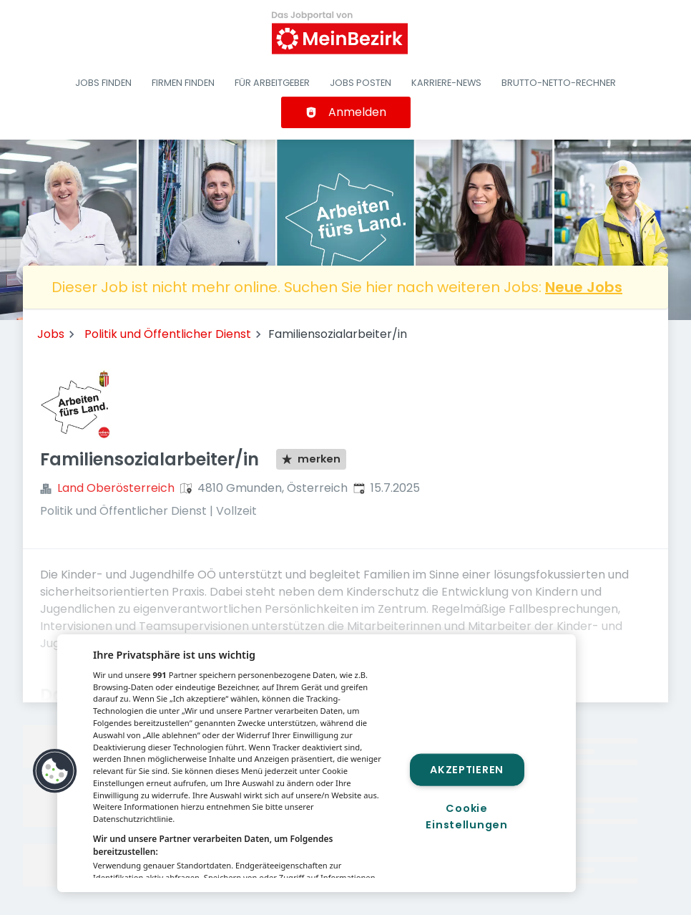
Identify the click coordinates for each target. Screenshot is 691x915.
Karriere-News (446, 83)
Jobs (50, 334)
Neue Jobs (583, 287)
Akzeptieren (467, 769)
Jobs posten (360, 83)
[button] (55, 771)
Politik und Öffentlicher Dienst (167, 334)
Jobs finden (103, 83)
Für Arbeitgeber (272, 83)
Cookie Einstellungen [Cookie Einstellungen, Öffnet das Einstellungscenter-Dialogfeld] (466, 815)
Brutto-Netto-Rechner (558, 83)
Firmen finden (183, 83)
